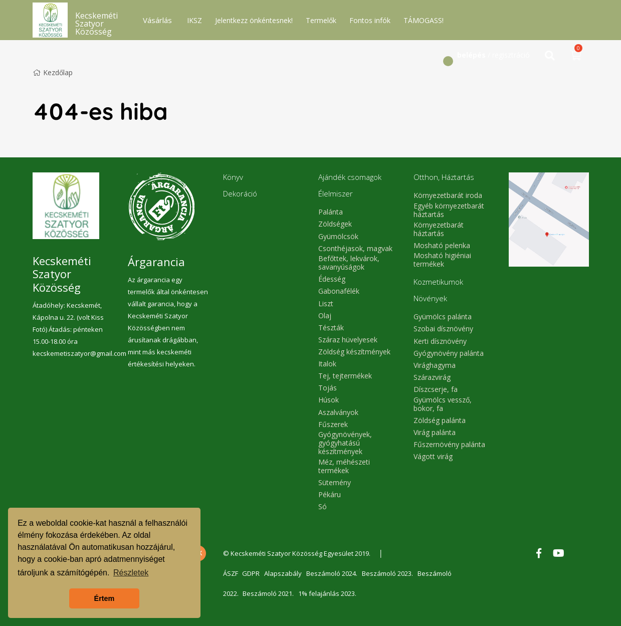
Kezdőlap (53, 72)
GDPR (252, 573)
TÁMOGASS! (423, 20)
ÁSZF (230, 573)
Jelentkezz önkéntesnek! (254, 20)
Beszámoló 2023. (390, 573)
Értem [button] (104, 598)
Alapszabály (284, 573)
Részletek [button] (130, 572)
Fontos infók (369, 20)
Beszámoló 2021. (269, 593)
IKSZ (194, 20)
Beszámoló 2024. (333, 573)
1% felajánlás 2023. (329, 593)
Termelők (321, 20)
